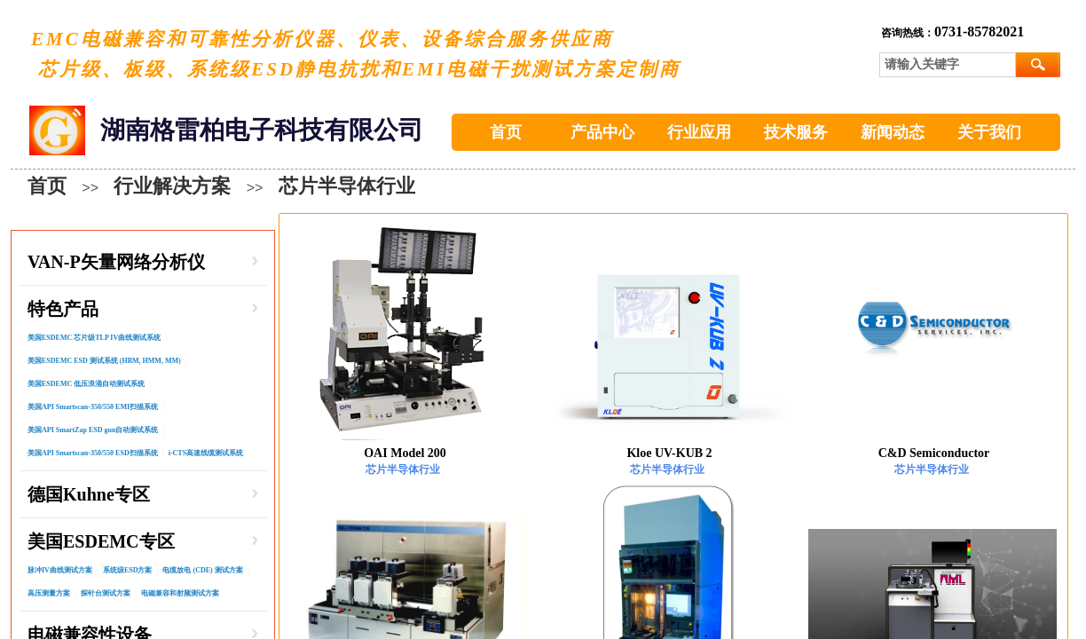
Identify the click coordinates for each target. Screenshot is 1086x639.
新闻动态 (893, 132)
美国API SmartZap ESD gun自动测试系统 (93, 430)
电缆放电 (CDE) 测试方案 (202, 570)
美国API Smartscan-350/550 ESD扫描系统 (93, 453)
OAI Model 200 (405, 453)
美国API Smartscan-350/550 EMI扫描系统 (93, 407)
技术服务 (796, 132)
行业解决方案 (172, 186)
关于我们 (989, 132)
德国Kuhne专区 (89, 494)
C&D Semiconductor (934, 453)
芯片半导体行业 (347, 186)
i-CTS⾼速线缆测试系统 (206, 453)
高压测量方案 (49, 593)
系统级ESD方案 (128, 570)
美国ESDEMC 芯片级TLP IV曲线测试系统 (94, 338)
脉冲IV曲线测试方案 (60, 570)
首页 (506, 132)
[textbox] (947, 64)
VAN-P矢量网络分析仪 (116, 262)
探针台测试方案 (105, 593)
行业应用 (699, 132)
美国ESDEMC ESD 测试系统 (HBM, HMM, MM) (104, 361)
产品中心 (602, 132)
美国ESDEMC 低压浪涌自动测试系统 (86, 384)
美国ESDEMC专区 (101, 541)
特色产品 (63, 309)
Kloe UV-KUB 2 (669, 453)
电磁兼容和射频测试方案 (180, 593)
